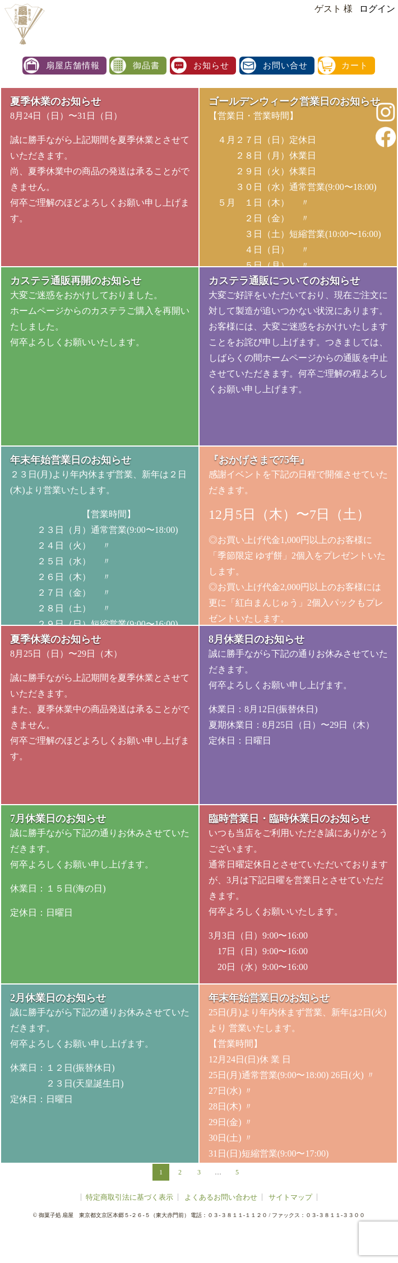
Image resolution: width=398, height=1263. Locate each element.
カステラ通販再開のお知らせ (75, 280)
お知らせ (211, 65)
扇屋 (24, 24)
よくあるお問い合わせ (220, 1197)
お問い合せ (285, 65)
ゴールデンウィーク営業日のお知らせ (294, 101)
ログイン (377, 8)
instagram (385, 112)
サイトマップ (290, 1197)
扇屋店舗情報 (73, 65)
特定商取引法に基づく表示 (129, 1197)
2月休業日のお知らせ (58, 998)
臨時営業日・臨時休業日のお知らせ (289, 818)
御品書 (146, 65)
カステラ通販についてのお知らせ (284, 280)
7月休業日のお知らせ (58, 818)
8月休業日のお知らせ (256, 639)
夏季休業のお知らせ (55, 101)
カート (354, 65)
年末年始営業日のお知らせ (70, 460)
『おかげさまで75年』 (259, 460)
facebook (385, 136)
